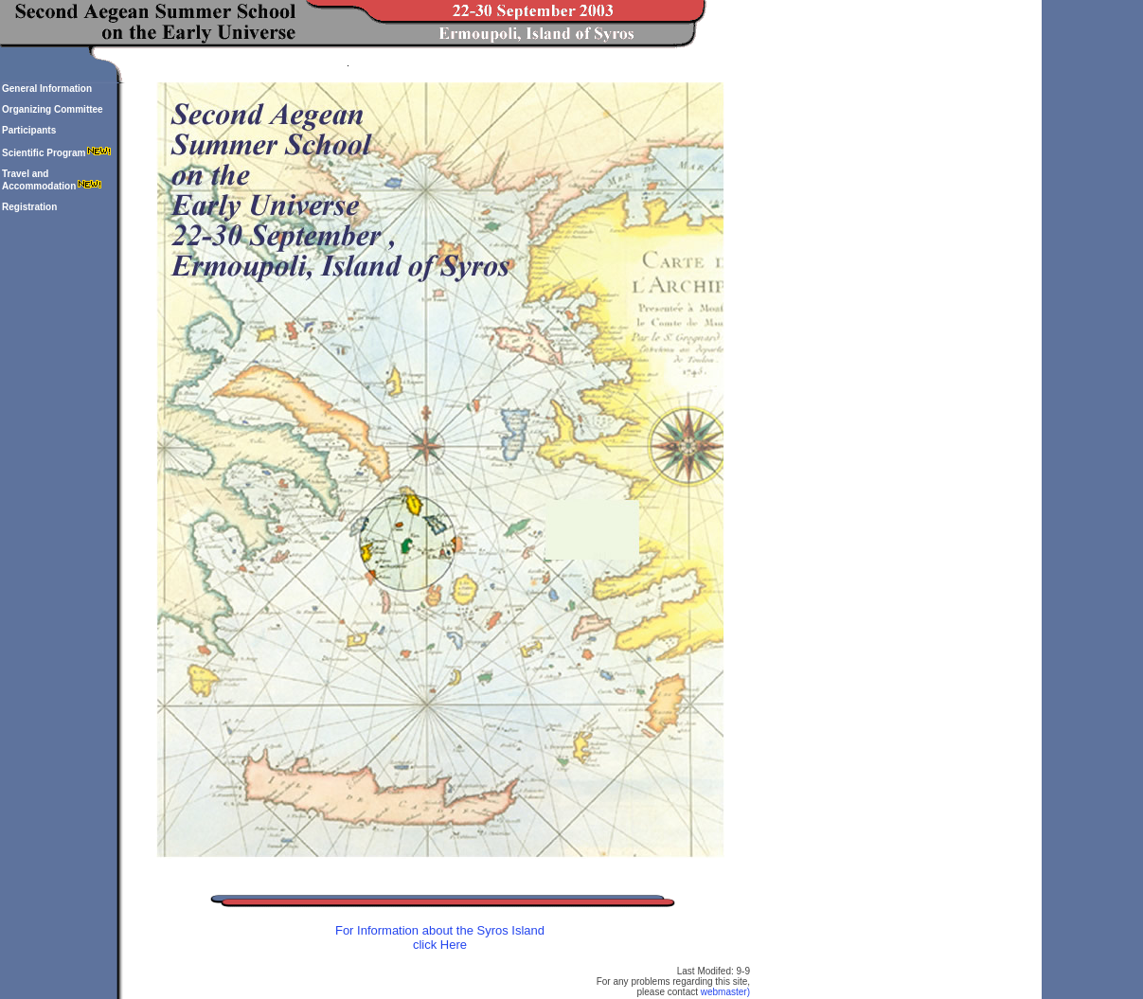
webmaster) (725, 992)
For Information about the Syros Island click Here (440, 937)
